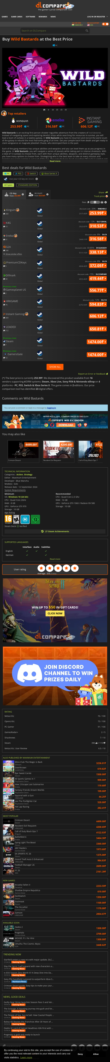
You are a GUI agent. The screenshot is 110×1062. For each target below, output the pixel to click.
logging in (51, 408)
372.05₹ (98, 265)
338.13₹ (98, 252)
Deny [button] (80, 1054)
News (53, 16)
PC (7, 173)
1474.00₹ (97, 341)
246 (5, 250)
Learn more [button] (26, 1057)
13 (5, 226)
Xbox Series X (49, 173)
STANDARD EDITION (27, 185)
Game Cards (16, 16)
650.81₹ (98, 328)
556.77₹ (98, 290)
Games (5, 16)
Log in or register (96, 16)
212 (5, 330)
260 (5, 214)
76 (5, 305)
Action (19, 474)
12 (5, 358)
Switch (31, 173)
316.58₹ (98, 238)
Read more (55, 161)
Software (30, 16)
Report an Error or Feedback (93, 373)
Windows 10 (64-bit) (18, 496)
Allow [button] (96, 1054)
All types (8, 185)
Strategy (28, 474)
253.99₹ (98, 213)
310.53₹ (98, 225)
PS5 (18, 173)
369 (5, 318)
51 (5, 239)
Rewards (43, 16)
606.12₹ (98, 316)
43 (5, 279)
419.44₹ (98, 278)
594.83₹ (98, 304)
